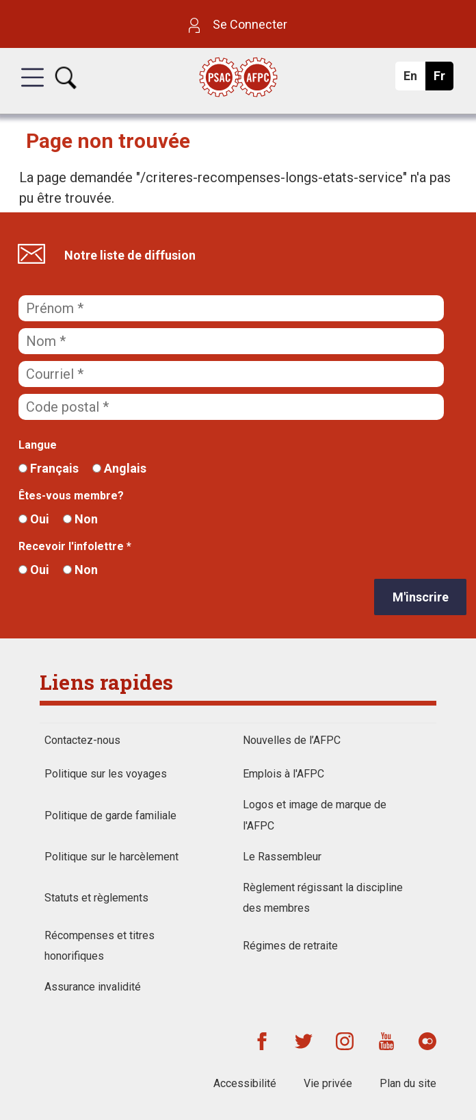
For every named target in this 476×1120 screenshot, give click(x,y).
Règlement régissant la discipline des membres (323, 897)
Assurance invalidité (92, 986)
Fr (443, 79)
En (414, 79)
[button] (32, 90)
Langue (37, 444)
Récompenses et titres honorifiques (99, 945)
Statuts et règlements (96, 897)
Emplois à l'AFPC (283, 773)
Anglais (119, 468)
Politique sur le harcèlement (111, 856)
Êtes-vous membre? (71, 495)
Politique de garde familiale (110, 815)
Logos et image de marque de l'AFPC (314, 815)
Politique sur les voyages (105, 773)
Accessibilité (244, 1083)
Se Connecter (238, 24)
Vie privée (328, 1083)
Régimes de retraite (290, 945)
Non (80, 519)
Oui (33, 519)
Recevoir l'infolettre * (74, 546)
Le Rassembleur (282, 856)
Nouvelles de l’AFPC (292, 740)
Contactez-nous (82, 740)
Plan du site (408, 1083)
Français (48, 468)
